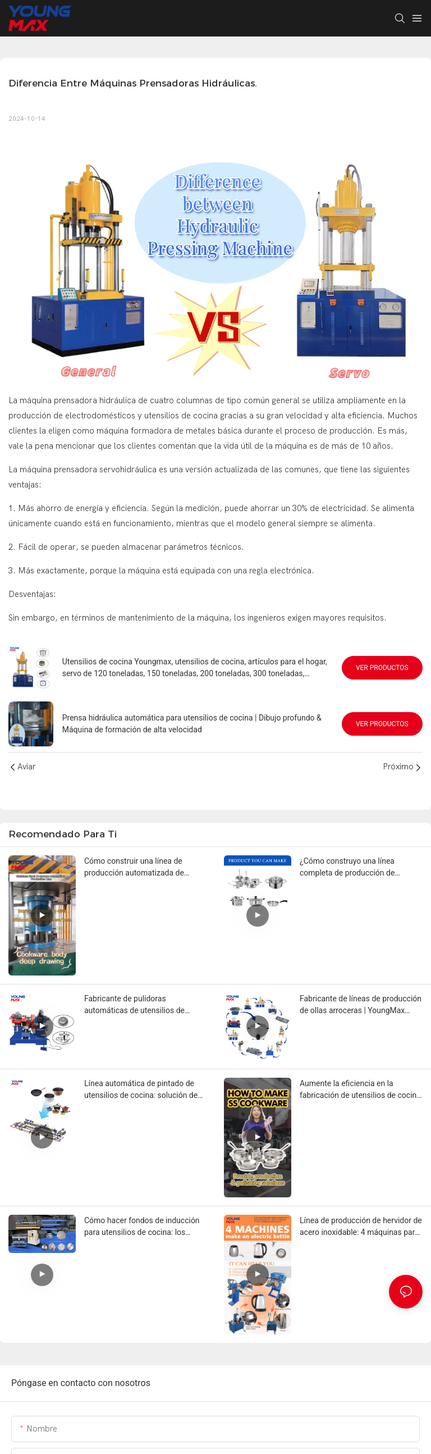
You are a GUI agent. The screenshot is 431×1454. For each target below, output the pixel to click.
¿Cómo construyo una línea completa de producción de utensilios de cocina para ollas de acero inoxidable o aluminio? (358, 867)
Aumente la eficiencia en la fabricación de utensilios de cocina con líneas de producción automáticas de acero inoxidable (360, 1090)
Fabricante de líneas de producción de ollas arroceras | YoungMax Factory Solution (360, 1005)
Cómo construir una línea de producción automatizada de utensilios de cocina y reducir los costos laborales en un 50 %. (141, 867)
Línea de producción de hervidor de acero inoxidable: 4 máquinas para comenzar (361, 1227)
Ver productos (382, 668)
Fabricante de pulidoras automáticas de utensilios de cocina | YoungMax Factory (134, 1005)
